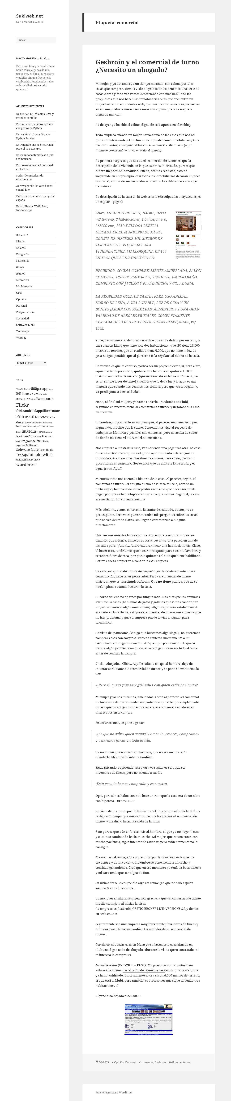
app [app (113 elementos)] (45, 388)
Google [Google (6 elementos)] (27, 422)
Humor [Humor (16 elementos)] (43, 426)
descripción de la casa (116, 196)
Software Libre (25, 325)
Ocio (19, 293)
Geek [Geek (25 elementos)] (19, 422)
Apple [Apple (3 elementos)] (51, 389)
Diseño (20, 241)
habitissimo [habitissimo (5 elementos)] (36, 422)
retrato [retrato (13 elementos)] (45, 441)
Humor (20, 273)
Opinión (21, 299)
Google (20, 267)
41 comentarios (180, 1062)
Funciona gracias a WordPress (114, 1092)
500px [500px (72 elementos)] (36, 388)
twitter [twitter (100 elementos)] (47, 454)
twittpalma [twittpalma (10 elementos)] (22, 459)
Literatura (22, 280)
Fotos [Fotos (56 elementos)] (43, 417)
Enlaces (21, 248)
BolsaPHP (22, 235)
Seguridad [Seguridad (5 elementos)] (21, 445)
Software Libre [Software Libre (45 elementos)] (27, 449)
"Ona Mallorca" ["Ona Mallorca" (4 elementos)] (23, 389)
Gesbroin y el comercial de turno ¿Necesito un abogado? (147, 66)
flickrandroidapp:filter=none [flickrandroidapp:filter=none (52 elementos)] (38, 410)
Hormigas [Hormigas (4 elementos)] (34, 426)
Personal (21, 305)
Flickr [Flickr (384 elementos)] (22, 405)
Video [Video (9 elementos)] (37, 459)
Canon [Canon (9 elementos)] (32, 399)
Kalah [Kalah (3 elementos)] (18, 432)
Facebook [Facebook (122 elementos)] (45, 398)
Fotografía (22, 260)
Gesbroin (124, 909)
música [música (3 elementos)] (49, 432)
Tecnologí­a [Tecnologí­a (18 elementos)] (46, 450)
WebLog (21, 338)
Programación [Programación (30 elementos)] (30, 441)
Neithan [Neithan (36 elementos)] (22, 436)
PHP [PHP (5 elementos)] (18, 441)
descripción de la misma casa (144, 970)
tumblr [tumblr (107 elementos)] (34, 454)
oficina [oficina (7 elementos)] (38, 436)
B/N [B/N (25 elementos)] (18, 393)
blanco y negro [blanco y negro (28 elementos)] (32, 393)
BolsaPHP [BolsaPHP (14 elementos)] (22, 399)
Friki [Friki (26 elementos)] (51, 417)
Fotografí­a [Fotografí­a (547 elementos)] (27, 416)
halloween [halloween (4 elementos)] (47, 422)
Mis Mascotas (24, 286)
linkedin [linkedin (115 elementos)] (29, 431)
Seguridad (22, 318)
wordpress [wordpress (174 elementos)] (26, 464)
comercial (147, 1062)
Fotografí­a (22, 254)
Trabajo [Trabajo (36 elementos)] (22, 455)
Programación (25, 312)
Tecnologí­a (23, 331)
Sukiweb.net (29, 16)
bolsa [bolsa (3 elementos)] (45, 394)
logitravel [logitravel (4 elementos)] (41, 432)
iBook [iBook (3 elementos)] (51, 427)
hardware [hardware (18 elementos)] (22, 426)
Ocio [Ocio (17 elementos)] (31, 436)
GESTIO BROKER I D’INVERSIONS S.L (159, 909)
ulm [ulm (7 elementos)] (31, 459)
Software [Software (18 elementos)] (32, 445)
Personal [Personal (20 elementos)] (47, 436)
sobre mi (39, 85)
